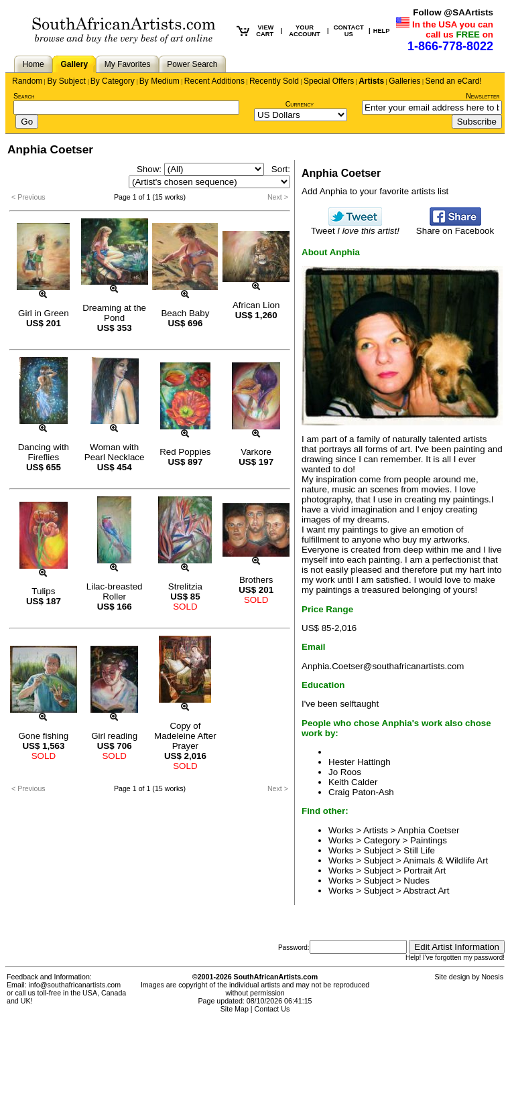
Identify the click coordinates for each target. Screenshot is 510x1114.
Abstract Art (426, 891)
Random (27, 81)
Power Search (192, 64)
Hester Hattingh (359, 762)
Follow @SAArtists (453, 12)
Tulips (43, 591)
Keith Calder (352, 782)
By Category (112, 81)
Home (33, 64)
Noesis (492, 977)
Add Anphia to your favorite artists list (375, 191)
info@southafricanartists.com (75, 985)
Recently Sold (274, 81)
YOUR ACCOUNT (304, 31)
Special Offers (329, 81)
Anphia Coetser (428, 830)
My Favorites (128, 64)
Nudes (416, 881)
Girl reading (114, 736)
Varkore (256, 452)
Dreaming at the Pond (114, 313)
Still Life (419, 850)
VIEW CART (264, 31)
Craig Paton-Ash (361, 792)
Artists (371, 81)
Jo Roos (344, 772)
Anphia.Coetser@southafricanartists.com (383, 666)
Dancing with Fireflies (43, 452)
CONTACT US (349, 31)
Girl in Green (43, 313)
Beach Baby (185, 313)
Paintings (428, 840)
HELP (381, 30)
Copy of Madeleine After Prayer (185, 736)
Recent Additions (214, 81)
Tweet (355, 227)
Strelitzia (185, 586)
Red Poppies (185, 452)
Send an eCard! (454, 81)
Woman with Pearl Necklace (114, 452)
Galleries (404, 81)
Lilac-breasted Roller (114, 591)
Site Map (234, 1009)
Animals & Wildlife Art (446, 860)
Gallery (74, 64)
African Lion (256, 305)
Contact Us (272, 1009)
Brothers (256, 580)
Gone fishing (43, 736)
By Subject (66, 81)
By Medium (159, 81)
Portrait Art (424, 870)
